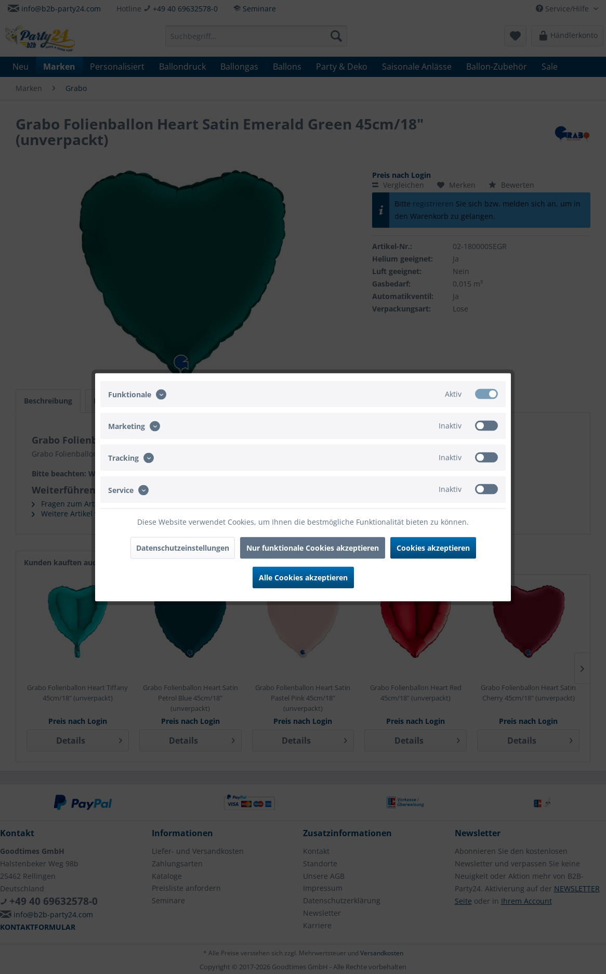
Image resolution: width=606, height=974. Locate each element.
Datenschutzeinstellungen (182, 547)
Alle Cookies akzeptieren (303, 577)
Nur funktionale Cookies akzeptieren (312, 547)
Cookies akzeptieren (433, 547)
